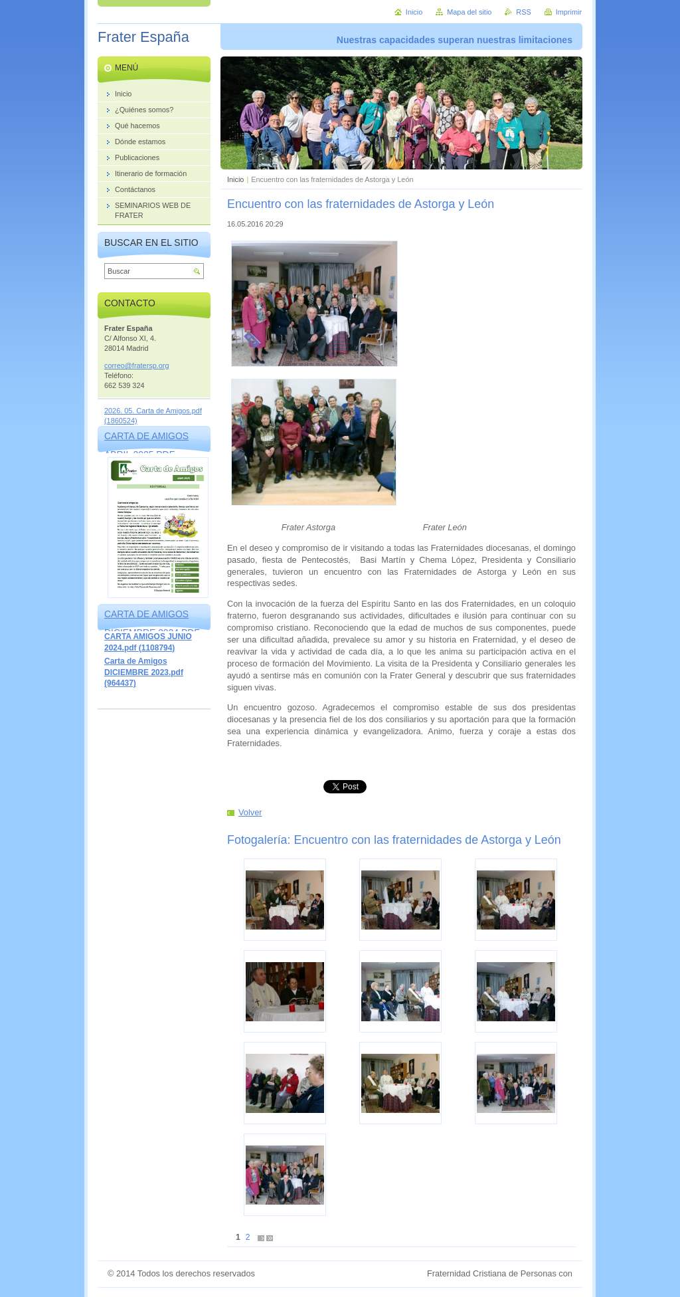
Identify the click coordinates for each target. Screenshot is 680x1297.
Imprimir (569, 12)
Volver (250, 812)
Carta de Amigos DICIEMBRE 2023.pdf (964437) (143, 672)
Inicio (235, 179)
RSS (523, 12)
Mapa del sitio (469, 12)
